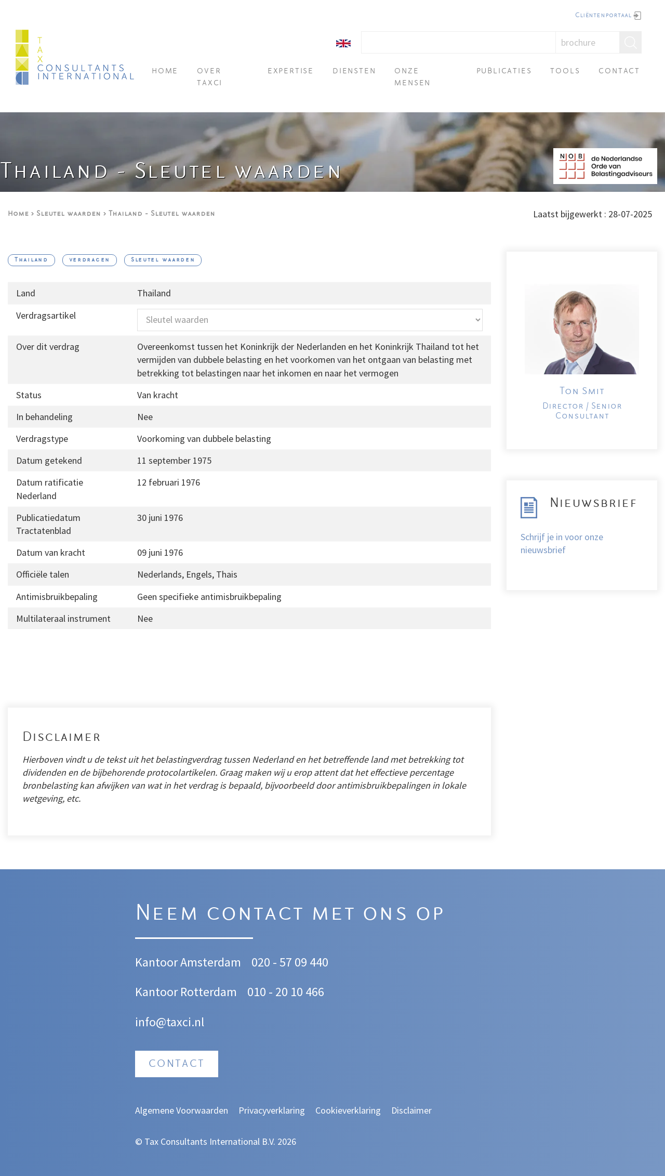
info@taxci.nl (169, 1022)
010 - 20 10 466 (285, 992)
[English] (343, 42)
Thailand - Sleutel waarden (162, 214)
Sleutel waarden (68, 214)
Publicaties (504, 71)
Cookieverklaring (348, 1110)
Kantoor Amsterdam (188, 962)
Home (165, 71)
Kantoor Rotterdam (186, 992)
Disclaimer (411, 1110)
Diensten (354, 71)
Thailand (31, 260)
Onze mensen (412, 77)
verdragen (89, 260)
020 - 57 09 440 (289, 962)
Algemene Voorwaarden (181, 1110)
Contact (619, 71)
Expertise (291, 71)
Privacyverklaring (271, 1110)
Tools (565, 71)
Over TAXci (209, 77)
